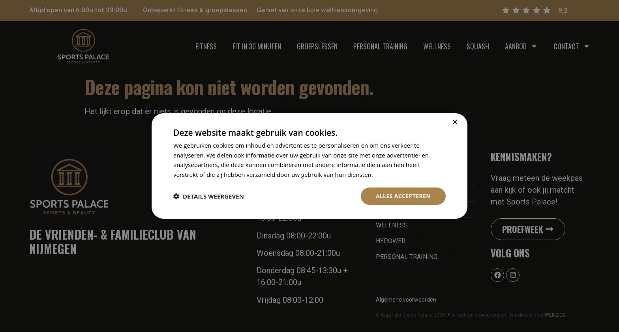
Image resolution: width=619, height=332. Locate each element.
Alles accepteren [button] (403, 196)
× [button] (455, 122)
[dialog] (309, 166)
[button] (208, 196)
